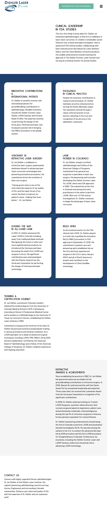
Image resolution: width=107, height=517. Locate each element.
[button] (76, 6)
